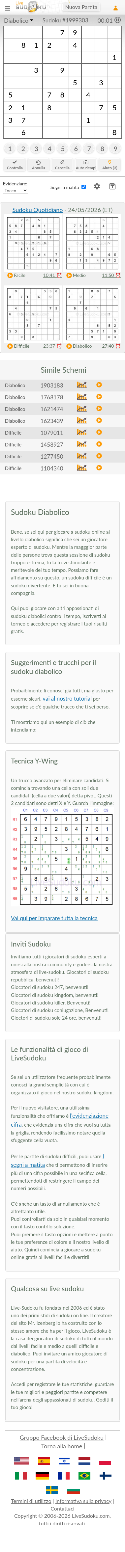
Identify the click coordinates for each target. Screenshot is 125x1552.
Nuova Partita (81, 7)
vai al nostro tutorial (67, 698)
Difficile (16, 346)
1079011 (52, 432)
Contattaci (62, 1508)
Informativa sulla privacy (83, 1501)
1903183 (52, 385)
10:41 (52, 275)
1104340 (52, 468)
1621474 (52, 409)
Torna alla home (61, 1446)
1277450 (52, 456)
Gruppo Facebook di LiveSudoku (62, 1437)
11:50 (111, 275)
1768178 (52, 397)
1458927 (52, 444)
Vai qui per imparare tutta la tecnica (54, 918)
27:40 (111, 346)
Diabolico (16, 20)
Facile (14, 275)
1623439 (52, 420)
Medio (74, 275)
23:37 (52, 346)
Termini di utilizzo (31, 1501)
